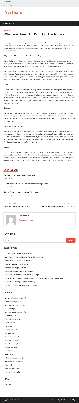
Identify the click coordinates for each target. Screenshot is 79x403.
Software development (13, 358)
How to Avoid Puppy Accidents (16, 268)
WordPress (63, 400)
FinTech (7, 326)
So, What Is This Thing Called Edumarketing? (20, 282)
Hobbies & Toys (10, 340)
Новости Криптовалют (13, 361)
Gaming (7, 333)
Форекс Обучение (11, 372)
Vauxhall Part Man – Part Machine (16, 264)
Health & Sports (10, 337)
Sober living (9, 354)
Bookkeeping (9, 309)
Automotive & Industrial (13, 305)
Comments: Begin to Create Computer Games (21, 285)
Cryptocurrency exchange (14, 319)
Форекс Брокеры (11, 368)
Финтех (7, 365)
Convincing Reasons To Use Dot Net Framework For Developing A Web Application (34, 278)
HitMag (72, 400)
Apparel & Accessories (12, 298)
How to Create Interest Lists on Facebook (20, 192)
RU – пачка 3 (9, 351)
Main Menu (9, 23)
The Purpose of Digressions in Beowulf (19, 175)
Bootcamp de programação (14, 312)
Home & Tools (10, 344)
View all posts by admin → (27, 220)
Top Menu (7, 2)
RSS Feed (8, 385)
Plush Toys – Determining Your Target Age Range (22, 275)
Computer (6, 30)
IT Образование (11, 347)
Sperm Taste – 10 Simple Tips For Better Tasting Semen (25, 184)
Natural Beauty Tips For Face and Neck (18, 260)
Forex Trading (9, 330)
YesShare (13, 12)
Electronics (8, 323)
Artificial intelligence (12, 301)
